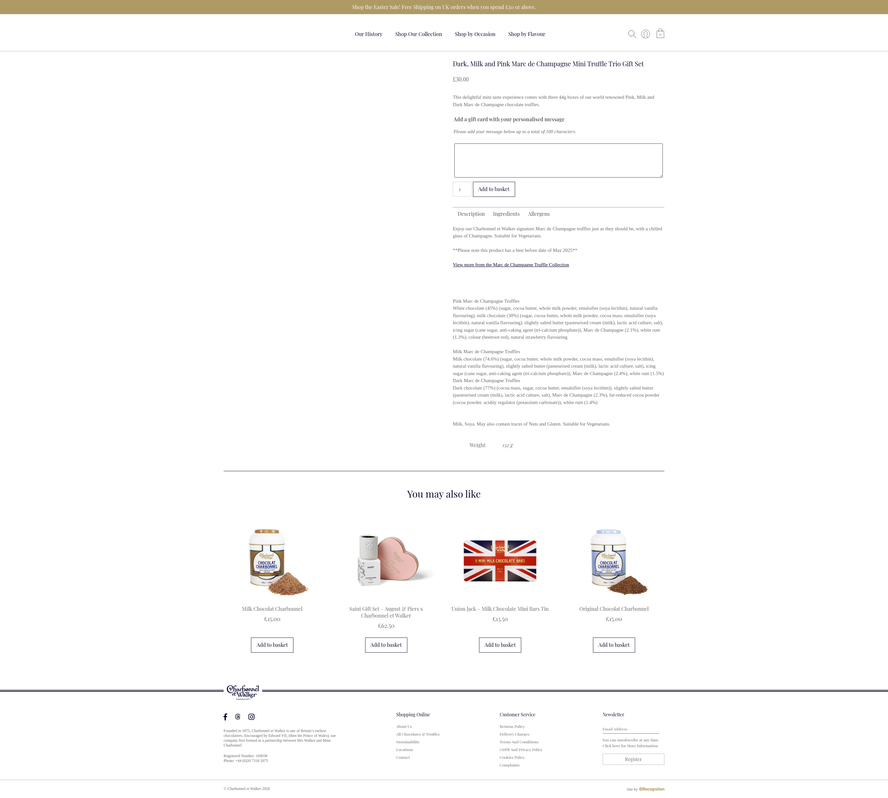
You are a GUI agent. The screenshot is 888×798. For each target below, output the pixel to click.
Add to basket (494, 189)
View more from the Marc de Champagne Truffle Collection (511, 264)
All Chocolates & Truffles (418, 734)
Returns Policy (512, 726)
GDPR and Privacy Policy (521, 749)
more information (642, 745)
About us (404, 726)
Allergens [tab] (539, 213)
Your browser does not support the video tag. (248, 33)
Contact (403, 757)
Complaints (510, 764)
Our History (369, 34)
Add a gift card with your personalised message (508, 119)
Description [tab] (471, 213)
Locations (404, 749)
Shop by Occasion (475, 34)
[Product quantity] (462, 189)
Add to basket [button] (272, 644)
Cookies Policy (512, 757)
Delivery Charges (514, 734)
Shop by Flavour (526, 34)
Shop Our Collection (418, 34)
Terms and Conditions (519, 741)
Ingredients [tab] (506, 213)
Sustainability (408, 741)
